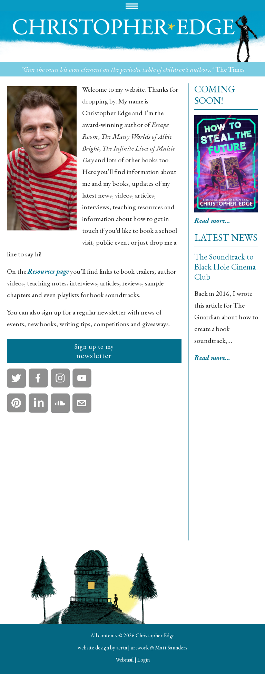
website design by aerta (102, 647)
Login (144, 659)
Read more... (213, 220)
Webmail (124, 659)
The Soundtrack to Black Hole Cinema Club (225, 266)
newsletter (94, 352)
